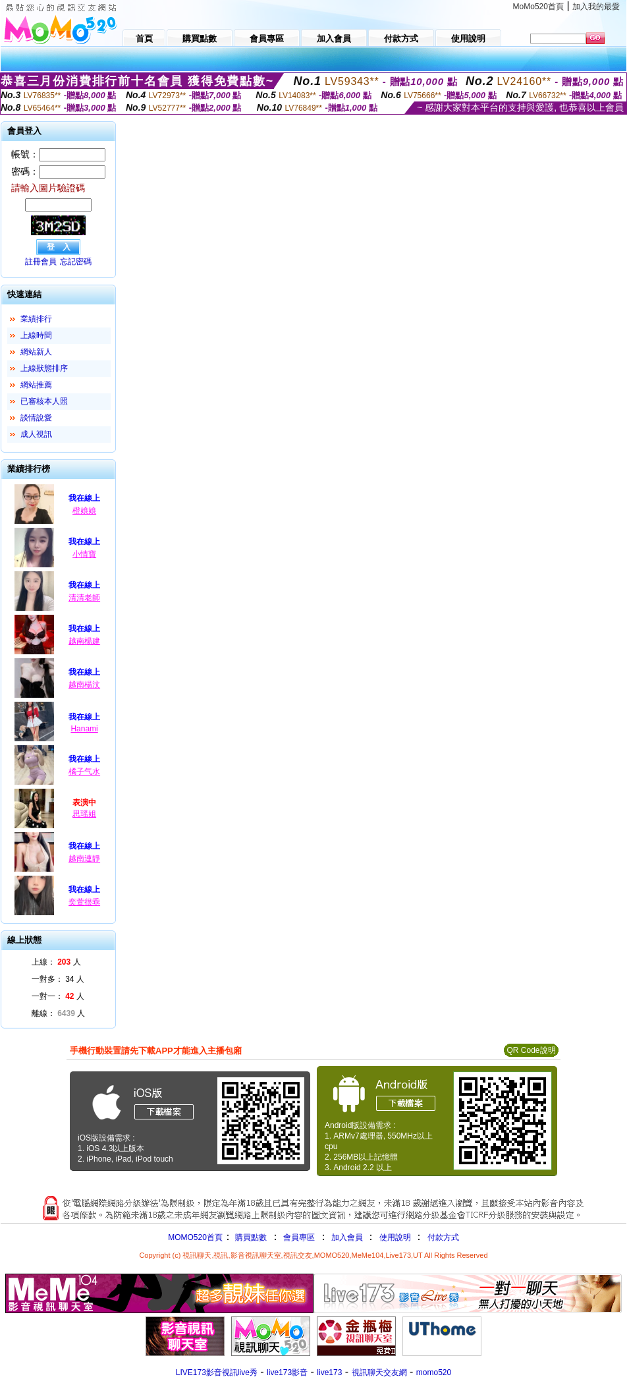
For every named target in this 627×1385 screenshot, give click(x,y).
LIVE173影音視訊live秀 (217, 1372)
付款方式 (443, 1237)
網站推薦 (36, 384)
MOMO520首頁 (195, 1237)
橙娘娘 (84, 510)
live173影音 (287, 1372)
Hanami (83, 728)
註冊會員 (41, 261)
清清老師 (84, 597)
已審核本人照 (44, 401)
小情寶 (84, 554)
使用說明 (395, 1237)
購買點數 (250, 1237)
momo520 (433, 1372)
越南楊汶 (84, 684)
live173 (329, 1372)
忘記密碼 (76, 261)
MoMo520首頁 (538, 6)
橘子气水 (84, 771)
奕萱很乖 (84, 902)
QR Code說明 (530, 1050)
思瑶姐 (84, 813)
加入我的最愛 (596, 6)
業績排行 (36, 319)
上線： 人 (56, 962)
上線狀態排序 (44, 368)
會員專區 (299, 1237)
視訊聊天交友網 (379, 1372)
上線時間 (36, 335)
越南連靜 (84, 858)
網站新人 (36, 351)
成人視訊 (36, 434)
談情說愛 (36, 417)
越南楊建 (84, 641)
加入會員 (347, 1237)
